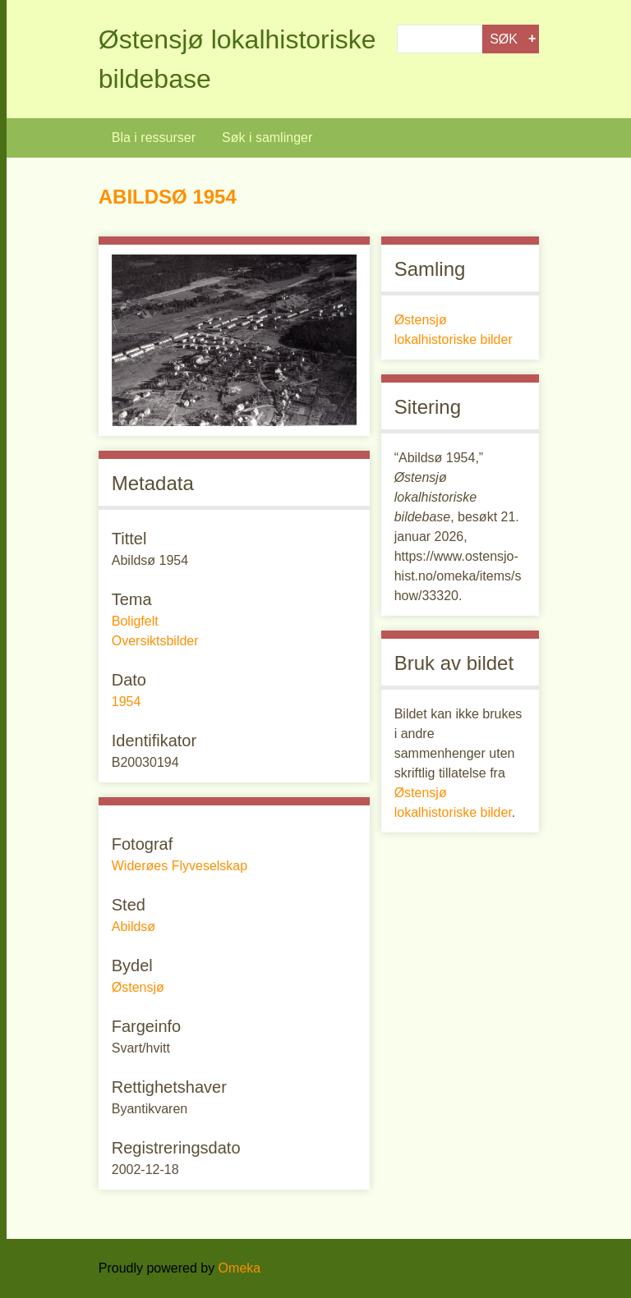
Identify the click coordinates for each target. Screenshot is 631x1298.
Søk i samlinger (267, 137)
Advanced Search (532, 39)
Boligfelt (135, 621)
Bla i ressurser (154, 137)
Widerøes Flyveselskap (179, 866)
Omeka (240, 1268)
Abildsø (133, 926)
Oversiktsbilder (155, 641)
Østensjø (138, 987)
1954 (126, 702)
